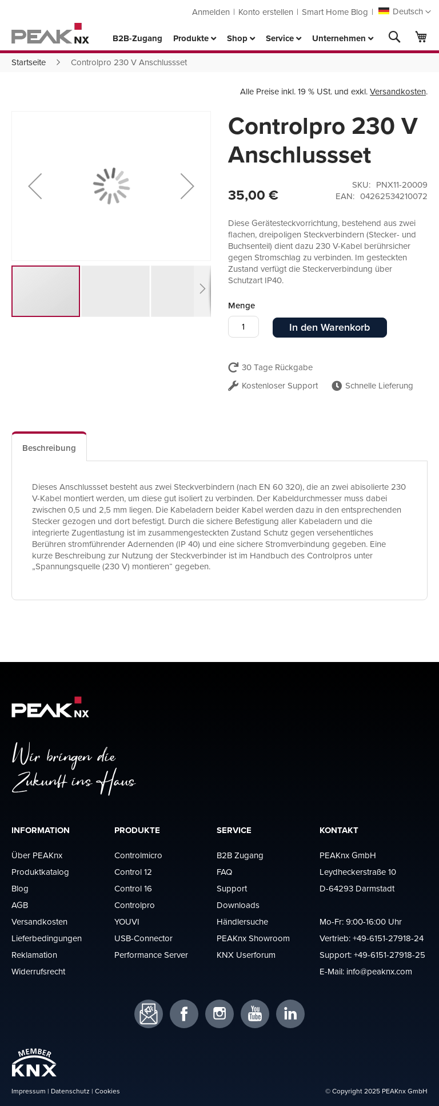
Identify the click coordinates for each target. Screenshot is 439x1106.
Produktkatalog (40, 872)
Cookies (107, 1091)
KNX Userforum (246, 955)
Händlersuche (242, 921)
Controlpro (134, 905)
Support (232, 888)
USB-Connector (143, 938)
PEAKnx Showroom (253, 938)
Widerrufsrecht (38, 971)
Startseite (28, 62)
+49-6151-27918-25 (389, 955)
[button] (404, 12)
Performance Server (151, 955)
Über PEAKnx (36, 855)
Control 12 (133, 872)
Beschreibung (49, 448)
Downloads (238, 905)
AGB (19, 905)
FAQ (224, 872)
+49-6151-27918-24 (388, 938)
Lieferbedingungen (46, 938)
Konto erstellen (265, 12)
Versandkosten (398, 91)
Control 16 (133, 888)
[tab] (49, 446)
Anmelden (211, 12)
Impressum (28, 1091)
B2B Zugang (240, 855)
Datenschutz (70, 1091)
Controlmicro (138, 855)
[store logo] (50, 33)
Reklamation (34, 955)
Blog (20, 888)
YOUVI (126, 921)
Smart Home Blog (335, 12)
